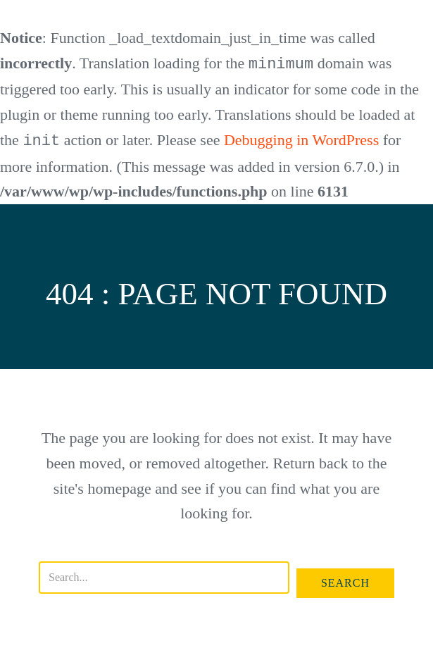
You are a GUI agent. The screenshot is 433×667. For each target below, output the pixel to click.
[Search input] (164, 576)
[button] (345, 582)
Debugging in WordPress (301, 140)
